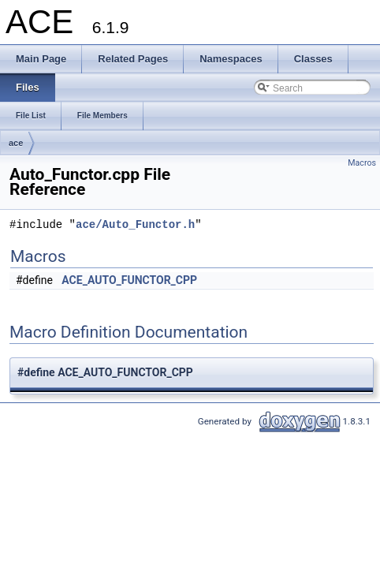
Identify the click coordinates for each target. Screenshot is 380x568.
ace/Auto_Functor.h (135, 225)
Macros (362, 163)
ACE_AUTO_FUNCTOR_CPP (129, 280)
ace (16, 143)
